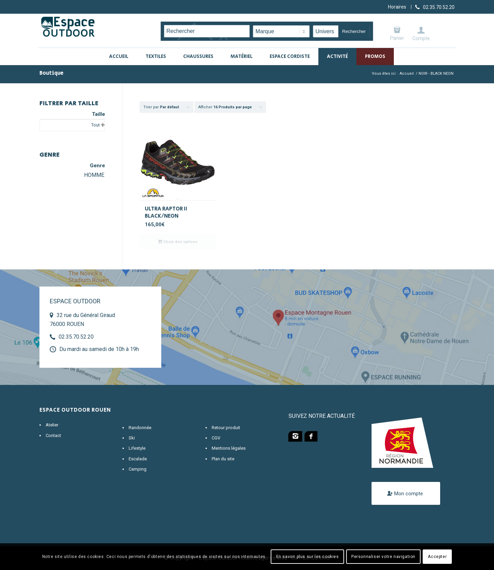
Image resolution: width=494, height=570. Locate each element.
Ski (132, 437)
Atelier (52, 424)
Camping (137, 469)
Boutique (51, 73)
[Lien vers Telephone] (435, 7)
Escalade (138, 458)
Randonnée (140, 427)
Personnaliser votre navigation (383, 556)
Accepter (437, 556)
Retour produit (226, 427)
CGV (216, 437)
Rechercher (354, 31)
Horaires (397, 7)
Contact (53, 435)
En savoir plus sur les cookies (307, 556)
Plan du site (223, 458)
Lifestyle (137, 448)
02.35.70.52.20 (76, 336)
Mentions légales (229, 448)
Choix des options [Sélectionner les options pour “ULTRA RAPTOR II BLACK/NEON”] (178, 241)
